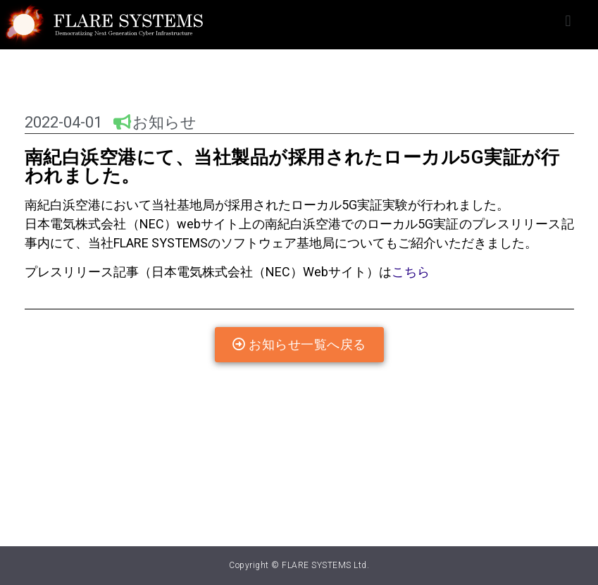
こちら (411, 271)
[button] (568, 21)
